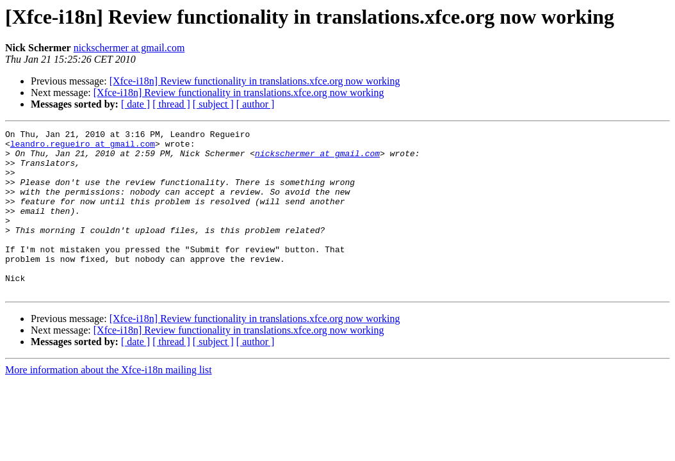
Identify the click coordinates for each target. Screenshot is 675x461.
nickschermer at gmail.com (129, 47)
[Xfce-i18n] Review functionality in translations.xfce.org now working (255, 81)
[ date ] (135, 104)
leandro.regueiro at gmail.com (82, 147)
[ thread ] (171, 104)
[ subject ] (213, 104)
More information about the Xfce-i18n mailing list (108, 402)
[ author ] (255, 104)
